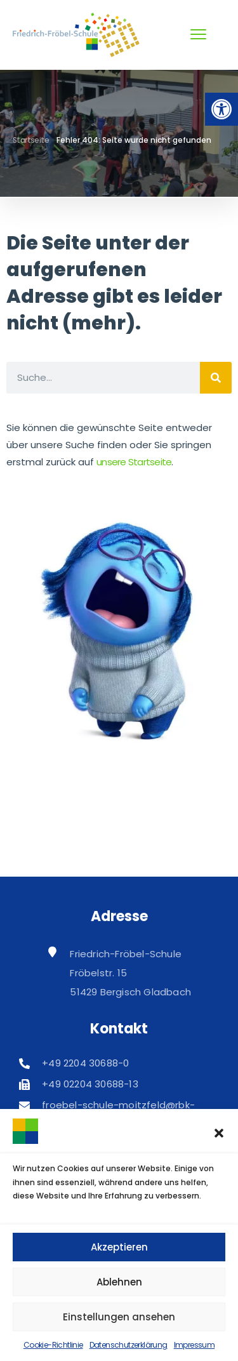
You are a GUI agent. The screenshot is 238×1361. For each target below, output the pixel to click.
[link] (221, 109)
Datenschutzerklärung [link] (128, 1344)
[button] (219, 1133)
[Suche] (216, 378)
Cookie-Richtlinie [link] (53, 1344)
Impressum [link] (194, 1344)
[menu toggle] (198, 35)
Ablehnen (119, 1282)
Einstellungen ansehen (119, 1317)
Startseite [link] (31, 140)
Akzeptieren (119, 1247)
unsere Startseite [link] (133, 461)
